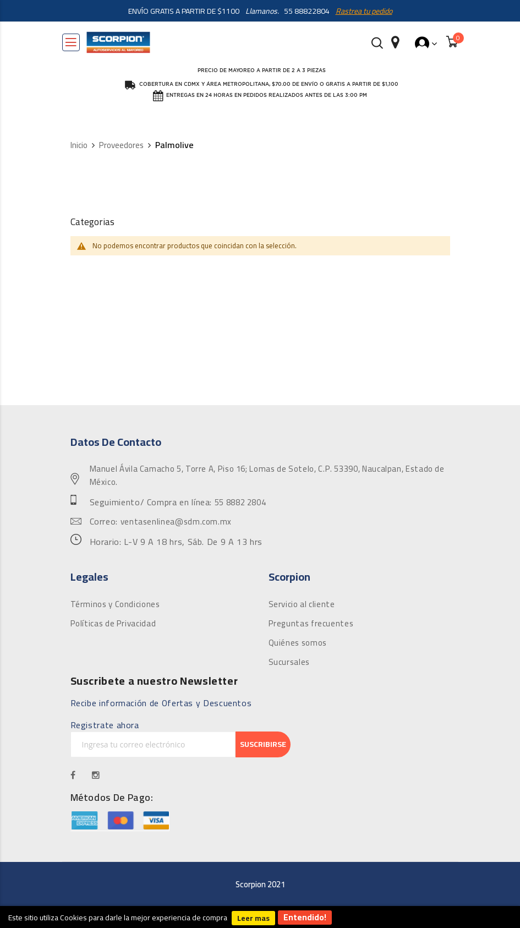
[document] (260, 917)
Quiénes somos (298, 642)
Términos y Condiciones (115, 604)
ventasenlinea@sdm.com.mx (176, 521)
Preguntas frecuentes (311, 623)
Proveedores (121, 145)
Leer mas (253, 918)
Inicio (78, 145)
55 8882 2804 (240, 502)
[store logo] (118, 42)
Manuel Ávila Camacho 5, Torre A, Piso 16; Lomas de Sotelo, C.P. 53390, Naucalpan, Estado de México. (267, 475)
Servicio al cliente (302, 604)
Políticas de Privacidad (113, 623)
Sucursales (289, 662)
